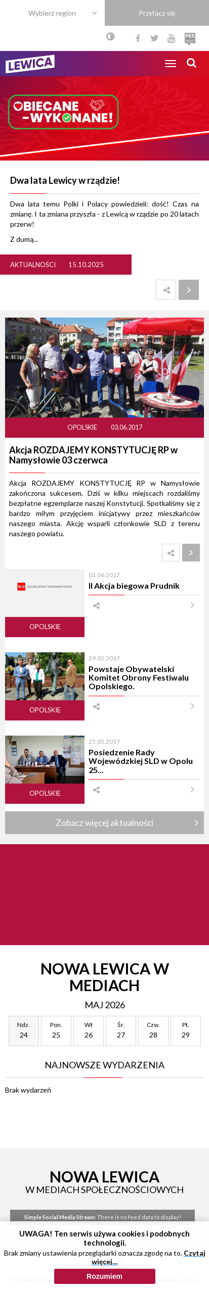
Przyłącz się (157, 13)
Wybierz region (52, 13)
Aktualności (33, 265)
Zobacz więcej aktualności (104, 822)
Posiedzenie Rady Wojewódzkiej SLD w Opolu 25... (141, 760)
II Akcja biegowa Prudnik (134, 585)
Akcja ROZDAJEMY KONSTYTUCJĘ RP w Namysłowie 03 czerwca (93, 455)
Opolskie (82, 427)
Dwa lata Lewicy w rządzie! (65, 180)
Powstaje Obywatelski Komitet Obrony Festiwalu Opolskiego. (139, 677)
